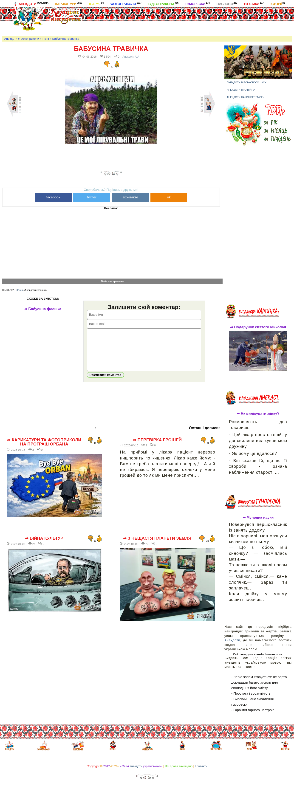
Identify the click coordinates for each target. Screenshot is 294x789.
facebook (53, 197)
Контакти (201, 766)
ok (169, 197)
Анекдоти (33, 4)
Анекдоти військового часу (246, 82)
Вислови (226, 4)
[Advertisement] (172, 20)
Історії (278, 4)
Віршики (254, 4)
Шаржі (96, 4)
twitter (91, 197)
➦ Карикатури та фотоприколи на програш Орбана (44, 449)
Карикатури (68, 4)
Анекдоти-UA (130, 56)
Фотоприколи (125, 4)
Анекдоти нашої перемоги (245, 97)
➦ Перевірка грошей (157, 447)
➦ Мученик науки (258, 517)
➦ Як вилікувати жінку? (258, 413)
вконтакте (130, 197)
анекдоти (136, 766)
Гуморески (197, 4)
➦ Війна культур (44, 545)
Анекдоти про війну (241, 89)
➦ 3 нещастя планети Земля (157, 545)
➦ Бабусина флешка (44, 309)
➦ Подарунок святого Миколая (258, 327)
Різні (45, 38)
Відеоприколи (163, 4)
